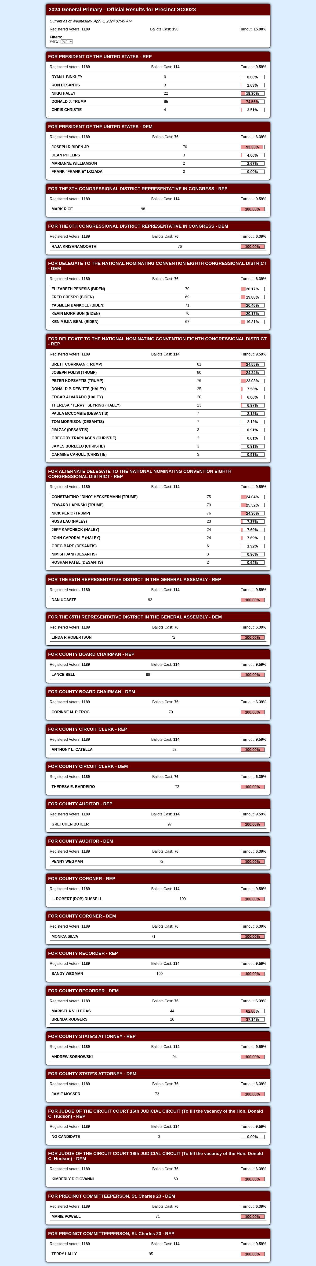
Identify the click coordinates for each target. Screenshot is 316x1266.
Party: (55, 41)
